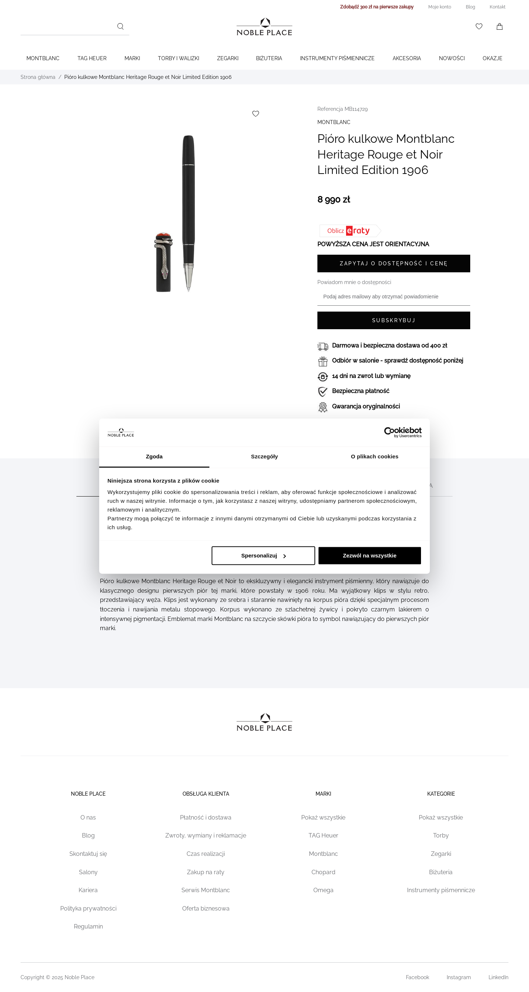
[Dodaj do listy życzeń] (255, 114)
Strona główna (38, 77)
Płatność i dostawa (205, 817)
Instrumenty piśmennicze (441, 890)
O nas (88, 817)
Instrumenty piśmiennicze (337, 58)
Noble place (88, 794)
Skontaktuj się (88, 853)
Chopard (323, 872)
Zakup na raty (205, 872)
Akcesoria (407, 58)
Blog (88, 835)
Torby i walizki (178, 58)
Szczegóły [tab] (264, 457)
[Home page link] (264, 26)
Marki (132, 58)
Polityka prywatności (88, 908)
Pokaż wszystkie (323, 817)
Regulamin (88, 926)
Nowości (452, 58)
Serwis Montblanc (205, 890)
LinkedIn (498, 977)
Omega (323, 890)
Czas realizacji (206, 853)
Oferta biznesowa (206, 908)
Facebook (417, 977)
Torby (441, 835)
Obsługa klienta (206, 794)
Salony (88, 872)
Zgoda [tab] (154, 457)
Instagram (459, 977)
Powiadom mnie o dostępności (354, 282)
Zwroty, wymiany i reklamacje (205, 835)
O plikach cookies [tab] (374, 457)
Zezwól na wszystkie (369, 555)
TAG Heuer (92, 58)
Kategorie (441, 794)
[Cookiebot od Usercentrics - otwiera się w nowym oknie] (389, 432)
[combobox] (75, 26)
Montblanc (43, 58)
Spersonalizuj (263, 555)
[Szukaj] (120, 26)
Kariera (88, 890)
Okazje (493, 58)
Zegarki (227, 58)
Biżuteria (269, 58)
